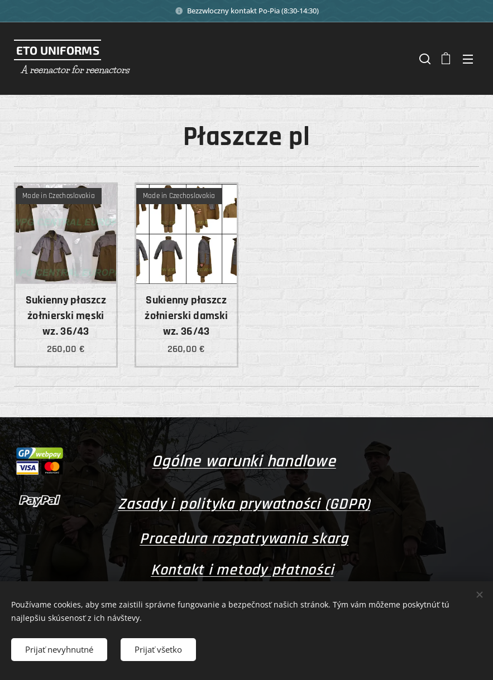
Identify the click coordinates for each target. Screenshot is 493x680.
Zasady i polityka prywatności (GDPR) (244, 504)
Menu (468, 59)
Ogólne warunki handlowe (244, 461)
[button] (424, 59)
